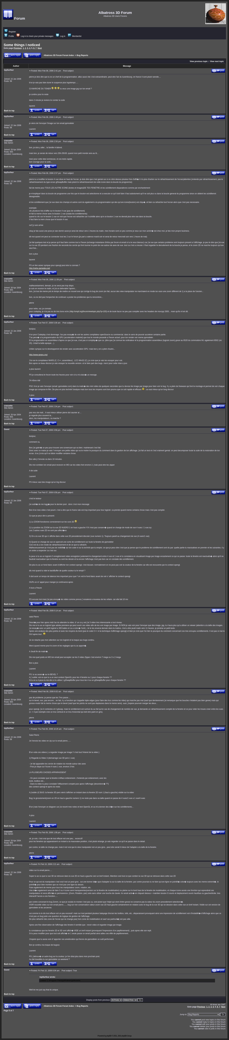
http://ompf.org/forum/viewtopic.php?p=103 (88, 311)
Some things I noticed (22, 45)
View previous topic (199, 61)
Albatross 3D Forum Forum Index (59, 55)
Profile (9, 36)
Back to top (9, 111)
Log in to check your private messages (35, 36)
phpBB (108, 1036)
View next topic (217, 61)
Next (40, 48)
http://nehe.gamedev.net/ (39, 268)
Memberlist (74, 36)
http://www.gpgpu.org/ (38, 355)
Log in (60, 36)
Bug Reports (82, 55)
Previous (18, 48)
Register (10, 32)
